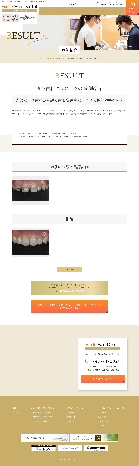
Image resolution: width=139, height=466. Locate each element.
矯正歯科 (70, 412)
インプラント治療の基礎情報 (43, 408)
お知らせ (16, 412)
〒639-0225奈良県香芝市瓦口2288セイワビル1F (28, 18)
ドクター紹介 (105, 421)
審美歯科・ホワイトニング (77, 408)
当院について (118, 11)
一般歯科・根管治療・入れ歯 (43, 421)
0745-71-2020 (82, 3)
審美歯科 (62, 11)
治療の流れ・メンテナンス (42, 417)
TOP (41, 58)
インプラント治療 (48, 11)
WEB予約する (105, 381)
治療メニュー (87, 11)
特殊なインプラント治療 (42, 412)
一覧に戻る (69, 269)
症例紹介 (48, 58)
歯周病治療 (74, 11)
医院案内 (103, 412)
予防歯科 (70, 421)
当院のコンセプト (102, 11)
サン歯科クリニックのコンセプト (112, 408)
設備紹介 (103, 417)
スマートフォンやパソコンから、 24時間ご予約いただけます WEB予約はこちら (69, 306)
